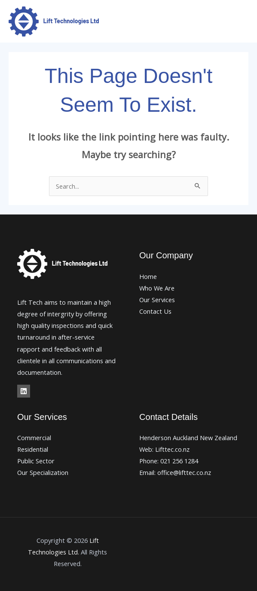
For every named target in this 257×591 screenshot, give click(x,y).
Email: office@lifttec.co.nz (175, 472)
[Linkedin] (23, 391)
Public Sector (36, 460)
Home (148, 276)
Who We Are (156, 288)
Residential (32, 449)
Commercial (34, 437)
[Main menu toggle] (239, 21)
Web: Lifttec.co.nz (164, 449)
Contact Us (155, 311)
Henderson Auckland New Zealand (188, 437)
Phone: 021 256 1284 (168, 460)
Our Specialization (42, 472)
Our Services (157, 299)
